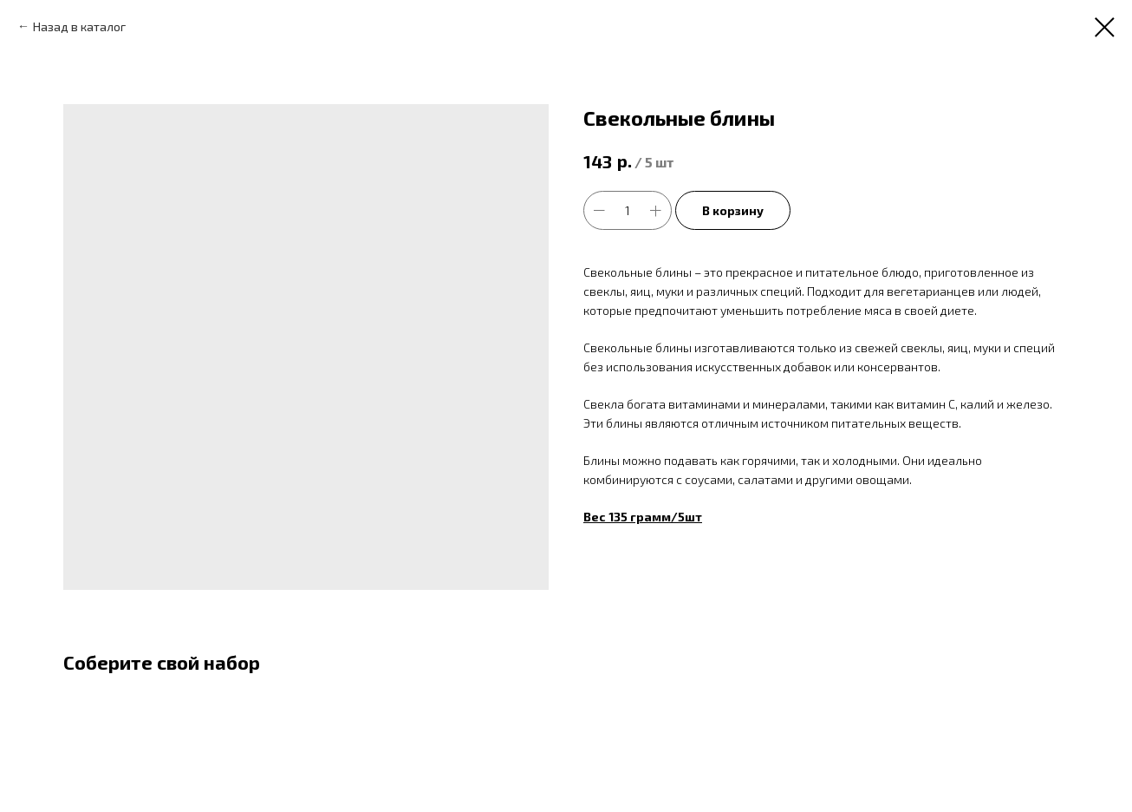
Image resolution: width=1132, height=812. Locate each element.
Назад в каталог (79, 26)
